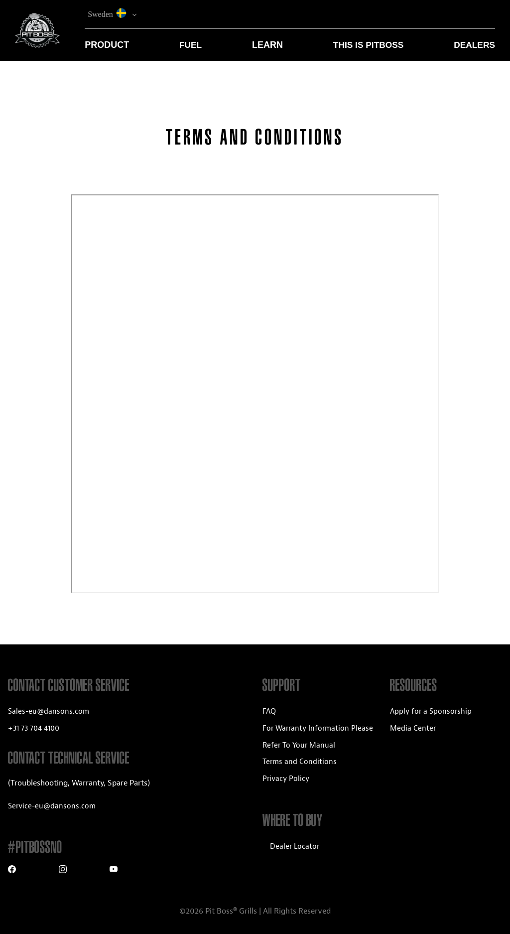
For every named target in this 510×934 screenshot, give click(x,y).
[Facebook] (12, 870)
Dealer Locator (294, 846)
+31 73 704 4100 (33, 728)
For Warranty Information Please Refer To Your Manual (317, 737)
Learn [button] (267, 45)
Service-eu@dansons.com (52, 806)
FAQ (269, 711)
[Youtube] (114, 870)
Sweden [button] (108, 13)
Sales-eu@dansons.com (48, 711)
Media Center (413, 728)
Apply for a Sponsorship (431, 711)
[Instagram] (63, 870)
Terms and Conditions (299, 762)
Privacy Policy (285, 778)
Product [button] (107, 45)
